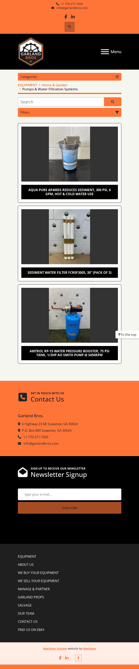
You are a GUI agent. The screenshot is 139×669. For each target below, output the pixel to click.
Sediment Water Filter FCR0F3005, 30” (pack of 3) (69, 272)
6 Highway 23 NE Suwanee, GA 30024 (50, 424)
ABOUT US (26, 564)
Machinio (89, 648)
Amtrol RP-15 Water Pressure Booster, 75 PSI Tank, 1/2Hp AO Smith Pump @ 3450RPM (69, 353)
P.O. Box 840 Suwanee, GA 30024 (46, 430)
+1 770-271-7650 (72, 4)
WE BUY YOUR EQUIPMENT (38, 572)
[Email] (69, 494)
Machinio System (55, 648)
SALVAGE (25, 605)
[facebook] (65, 16)
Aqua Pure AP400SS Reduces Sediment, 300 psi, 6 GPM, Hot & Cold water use (69, 192)
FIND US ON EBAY (31, 629)
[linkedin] (73, 16)
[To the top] (127, 334)
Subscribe (69, 508)
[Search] (61, 101)
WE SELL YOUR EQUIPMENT (38, 581)
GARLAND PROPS (31, 597)
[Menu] (105, 51)
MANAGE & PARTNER (34, 589)
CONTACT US (28, 621)
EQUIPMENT (27, 556)
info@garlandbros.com (72, 8)
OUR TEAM (26, 613)
